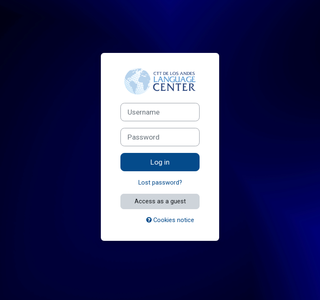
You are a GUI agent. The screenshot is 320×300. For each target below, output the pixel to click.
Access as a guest (160, 201)
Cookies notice (170, 220)
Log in (160, 162)
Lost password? (160, 182)
